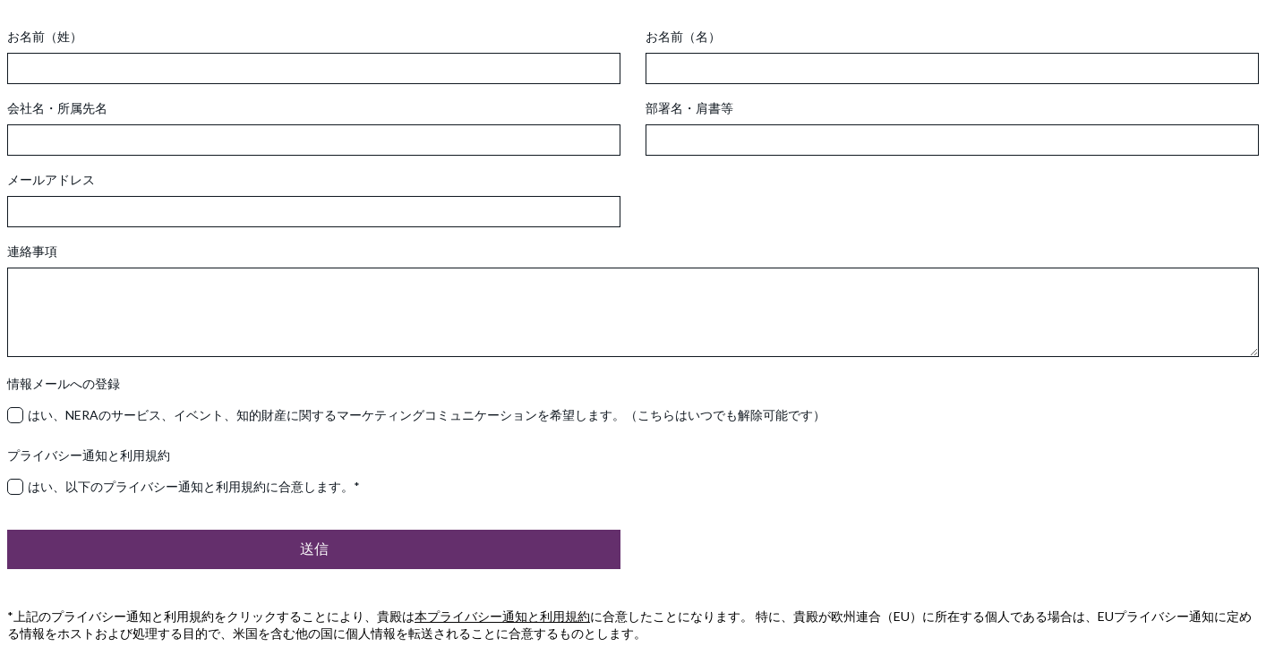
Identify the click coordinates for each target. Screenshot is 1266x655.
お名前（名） (683, 36)
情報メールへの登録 (63, 383)
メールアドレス (51, 179)
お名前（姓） (44, 36)
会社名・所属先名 (57, 107)
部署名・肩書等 (689, 107)
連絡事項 (32, 251)
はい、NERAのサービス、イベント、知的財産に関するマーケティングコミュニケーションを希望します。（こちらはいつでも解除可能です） (426, 414)
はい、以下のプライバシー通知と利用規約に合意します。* (194, 486)
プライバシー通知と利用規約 (88, 455)
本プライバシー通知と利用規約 (502, 616)
